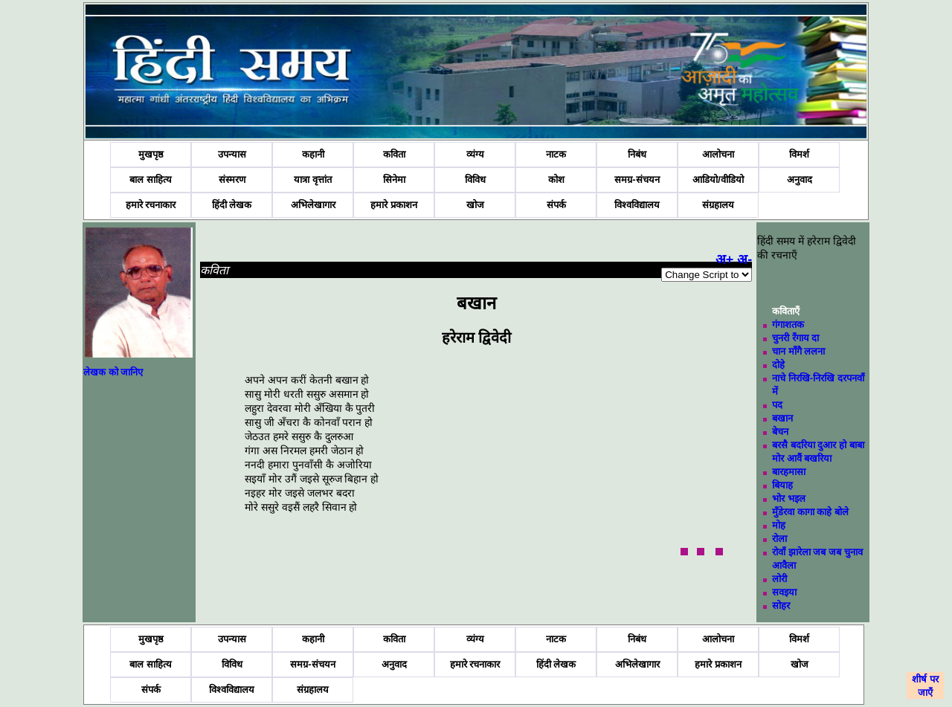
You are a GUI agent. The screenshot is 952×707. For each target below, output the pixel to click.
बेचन (780, 431)
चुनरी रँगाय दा (795, 337)
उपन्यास (232, 154)
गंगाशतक (788, 324)
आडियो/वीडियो (718, 179)
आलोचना (718, 154)
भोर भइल (788, 498)
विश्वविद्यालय (637, 204)
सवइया (784, 592)
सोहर (781, 605)
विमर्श (799, 154)
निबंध (637, 154)
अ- (744, 259)
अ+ (724, 259)
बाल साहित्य (150, 179)
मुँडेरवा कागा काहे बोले (810, 511)
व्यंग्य (475, 154)
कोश (556, 179)
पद (777, 404)
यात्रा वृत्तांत (313, 179)
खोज (475, 204)
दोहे (778, 364)
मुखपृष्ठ (151, 154)
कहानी (313, 154)
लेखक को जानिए (113, 372)
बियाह (782, 485)
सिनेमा (394, 179)
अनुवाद (799, 179)
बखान (782, 418)
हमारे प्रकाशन (393, 204)
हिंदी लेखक (232, 204)
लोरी (779, 578)
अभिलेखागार (313, 204)
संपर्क (556, 204)
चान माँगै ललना (798, 351)
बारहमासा (788, 471)
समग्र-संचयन (636, 179)
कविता (394, 154)
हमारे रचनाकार (151, 204)
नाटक (556, 154)
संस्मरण (232, 179)
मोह (778, 525)
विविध (475, 179)
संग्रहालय (718, 204)
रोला (779, 538)
